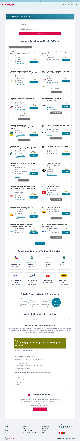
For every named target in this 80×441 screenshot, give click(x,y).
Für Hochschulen (44, 428)
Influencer (49, 398)
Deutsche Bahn (48, 280)
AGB (63, 438)
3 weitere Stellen (56, 138)
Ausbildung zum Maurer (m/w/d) (51, 207)
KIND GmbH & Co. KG (32, 281)
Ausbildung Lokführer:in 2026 (50, 186)
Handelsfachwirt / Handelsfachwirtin (17, 319)
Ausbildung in (14, 328)
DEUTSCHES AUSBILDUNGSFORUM (30, 432)
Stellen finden (40, 33)
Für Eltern (43, 432)
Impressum (59, 438)
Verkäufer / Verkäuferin (35, 317)
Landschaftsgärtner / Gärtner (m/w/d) (53, 98)
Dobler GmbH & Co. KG (64, 281)
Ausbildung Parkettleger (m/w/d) (51, 163)
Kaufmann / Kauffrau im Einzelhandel (20, 317)
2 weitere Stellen (24, 118)
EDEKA (64, 263)
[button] (5, 8)
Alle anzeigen (40, 243)
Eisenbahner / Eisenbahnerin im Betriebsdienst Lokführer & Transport (55, 319)
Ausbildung (10, 11)
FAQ (5, 432)
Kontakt (73, 438)
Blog (24, 428)
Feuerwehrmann (23, 398)
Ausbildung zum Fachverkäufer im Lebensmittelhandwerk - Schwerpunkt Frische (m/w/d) (23, 126)
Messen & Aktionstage (27, 430)
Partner (6, 430)
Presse (24, 426)
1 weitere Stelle (56, 91)
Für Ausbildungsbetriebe (46, 426)
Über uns (6, 426)
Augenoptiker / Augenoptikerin (33, 319)
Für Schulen (43, 430)
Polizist (56, 398)
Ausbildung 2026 (40, 1)
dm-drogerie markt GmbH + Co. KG (16, 263)
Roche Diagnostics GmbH (16, 281)
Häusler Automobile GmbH (48, 263)
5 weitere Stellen (56, 237)
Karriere (6, 428)
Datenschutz (67, 438)
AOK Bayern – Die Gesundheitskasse (32, 263)
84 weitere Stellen (23, 139)
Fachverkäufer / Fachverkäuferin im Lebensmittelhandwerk (54, 317)
